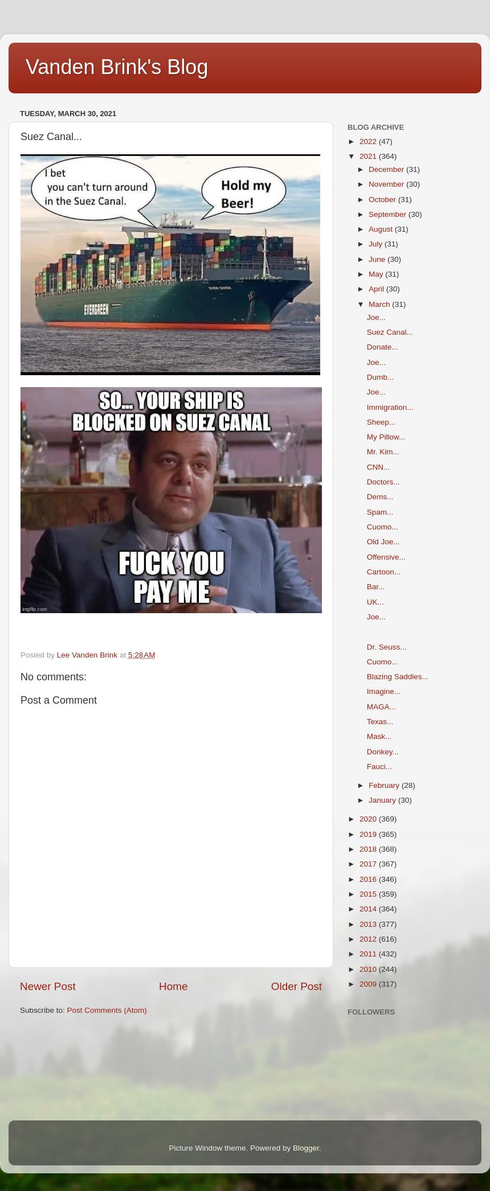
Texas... (380, 721)
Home (173, 986)
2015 (369, 894)
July (377, 244)
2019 (369, 834)
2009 (369, 984)
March (380, 304)
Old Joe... (383, 541)
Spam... (380, 512)
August (382, 229)
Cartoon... (384, 572)
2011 (369, 954)
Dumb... (380, 377)
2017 (369, 864)
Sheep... (381, 422)
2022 (369, 141)
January (383, 800)
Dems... (380, 496)
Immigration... (390, 407)
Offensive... (386, 557)
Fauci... (379, 766)
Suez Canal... (390, 332)
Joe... (376, 317)
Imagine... (384, 691)
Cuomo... (382, 527)
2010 (369, 969)
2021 (369, 156)
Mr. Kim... (383, 451)
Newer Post (48, 986)
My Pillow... (386, 437)
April (377, 289)
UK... (375, 602)
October (383, 199)
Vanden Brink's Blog (117, 67)
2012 (369, 939)
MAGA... (381, 707)
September (389, 214)
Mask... (379, 736)
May (377, 274)
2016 (369, 879)
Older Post (296, 986)
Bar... (376, 586)
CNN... (378, 467)
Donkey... (383, 752)
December (387, 169)
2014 (369, 909)
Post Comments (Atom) (107, 1010)
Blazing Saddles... (397, 676)
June (378, 259)
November (387, 184)
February (385, 785)
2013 (369, 924)
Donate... (382, 347)
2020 (369, 819)
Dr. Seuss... (387, 647)
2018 (369, 849)
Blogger (306, 1148)
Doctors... (383, 482)
